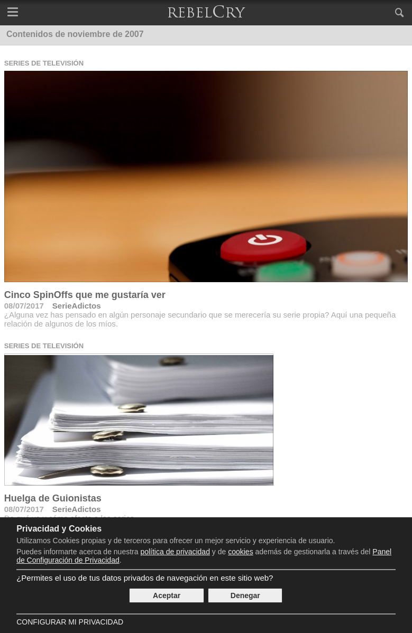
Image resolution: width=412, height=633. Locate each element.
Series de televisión (44, 63)
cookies (240, 551)
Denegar (245, 595)
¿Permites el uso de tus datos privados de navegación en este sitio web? (144, 577)
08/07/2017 (24, 305)
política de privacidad (175, 551)
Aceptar (166, 595)
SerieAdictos (76, 305)
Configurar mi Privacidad (69, 622)
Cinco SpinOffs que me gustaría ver (85, 295)
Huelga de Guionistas (53, 498)
